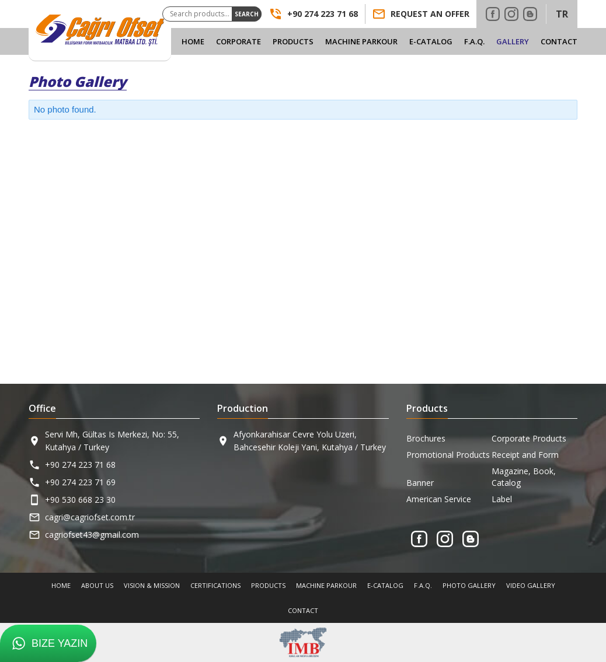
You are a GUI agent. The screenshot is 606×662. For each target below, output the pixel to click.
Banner (420, 482)
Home (193, 41)
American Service (438, 499)
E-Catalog (430, 41)
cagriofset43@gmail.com (92, 534)
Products (293, 41)
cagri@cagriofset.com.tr (90, 517)
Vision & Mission (152, 585)
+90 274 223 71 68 (80, 464)
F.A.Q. (474, 41)
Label (502, 499)
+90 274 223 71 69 (80, 482)
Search (247, 14)
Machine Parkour (361, 41)
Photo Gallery (469, 585)
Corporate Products (529, 438)
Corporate (238, 41)
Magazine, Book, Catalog (524, 476)
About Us (97, 585)
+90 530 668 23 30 (80, 499)
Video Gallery (530, 585)
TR (562, 14)
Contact (559, 41)
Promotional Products (448, 454)
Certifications (215, 585)
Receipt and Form (525, 454)
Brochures (425, 438)
